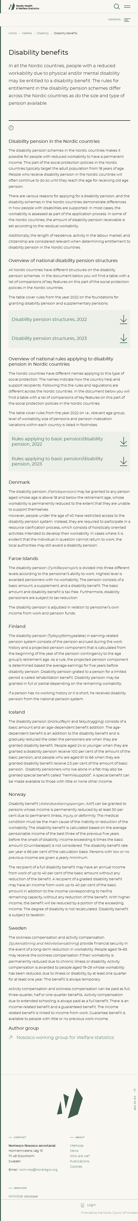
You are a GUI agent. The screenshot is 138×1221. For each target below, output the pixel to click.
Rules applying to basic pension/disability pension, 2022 (57, 442)
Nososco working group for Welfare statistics (65, 1037)
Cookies (76, 1166)
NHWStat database (23, 1196)
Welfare (27, 33)
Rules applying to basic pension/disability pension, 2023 (57, 461)
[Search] (116, 6)
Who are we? (80, 1156)
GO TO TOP (135, 1103)
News (74, 1150)
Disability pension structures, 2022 (49, 319)
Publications (79, 1161)
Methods (76, 1145)
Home (13, 33)
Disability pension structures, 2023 (49, 338)
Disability (43, 33)
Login (91, 1205)
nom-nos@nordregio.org (38, 1169)
